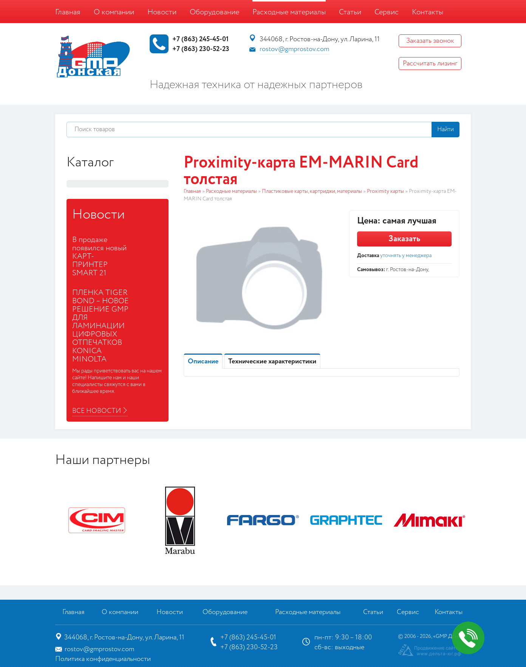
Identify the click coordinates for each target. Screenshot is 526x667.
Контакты (427, 12)
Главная (67, 12)
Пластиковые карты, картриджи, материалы (312, 191)
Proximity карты (385, 191)
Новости (161, 12)
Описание (203, 361)
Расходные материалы (289, 12)
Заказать (404, 239)
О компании (114, 12)
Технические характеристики (272, 361)
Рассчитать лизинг (430, 63)
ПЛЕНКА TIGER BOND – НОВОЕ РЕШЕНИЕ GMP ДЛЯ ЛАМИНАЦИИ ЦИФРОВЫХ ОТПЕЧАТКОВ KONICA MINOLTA (100, 326)
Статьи (350, 12)
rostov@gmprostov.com (294, 49)
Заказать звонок (430, 41)
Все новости (96, 411)
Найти (445, 129)
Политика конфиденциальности (103, 659)
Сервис (386, 12)
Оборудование (214, 12)
